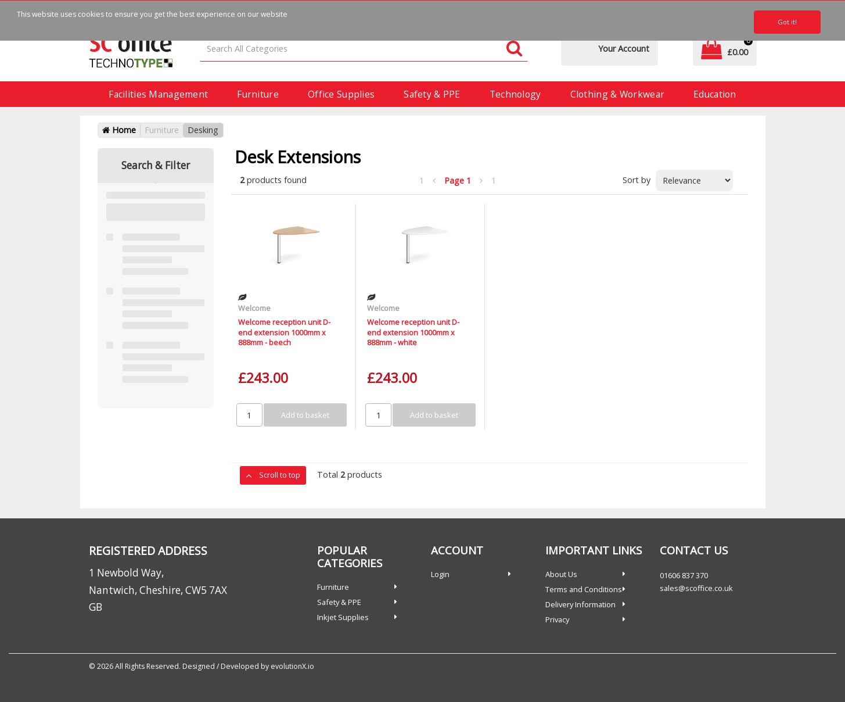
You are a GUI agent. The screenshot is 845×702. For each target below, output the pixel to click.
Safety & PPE (432, 94)
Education (714, 94)
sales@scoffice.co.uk (696, 588)
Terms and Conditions (583, 589)
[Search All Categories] (363, 49)
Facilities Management (158, 94)
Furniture (258, 94)
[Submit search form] (514, 49)
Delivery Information (580, 604)
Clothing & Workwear (617, 94)
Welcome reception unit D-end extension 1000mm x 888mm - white (413, 332)
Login (440, 574)
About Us (561, 574)
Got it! (787, 21)
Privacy (557, 619)
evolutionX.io (292, 666)
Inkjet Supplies (343, 617)
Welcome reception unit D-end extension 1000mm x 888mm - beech (284, 332)
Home (119, 129)
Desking (203, 129)
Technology (515, 94)
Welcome (254, 308)
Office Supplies (341, 94)
